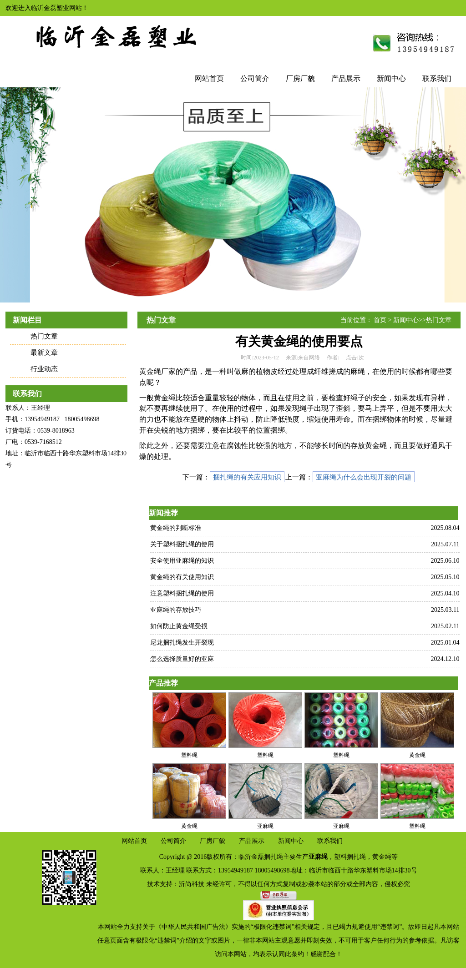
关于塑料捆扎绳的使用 (182, 544)
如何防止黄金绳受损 (179, 626)
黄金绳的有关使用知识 (182, 577)
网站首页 (209, 78)
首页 (380, 320)
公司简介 (254, 78)
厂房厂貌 (300, 78)
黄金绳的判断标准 (175, 527)
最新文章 (44, 352)
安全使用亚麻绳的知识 (182, 560)
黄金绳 (381, 856)
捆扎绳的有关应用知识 (247, 477)
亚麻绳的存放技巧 (175, 609)
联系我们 (436, 78)
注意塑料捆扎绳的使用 (182, 593)
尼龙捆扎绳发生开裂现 (182, 642)
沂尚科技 (191, 884)
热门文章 (44, 336)
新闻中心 (391, 78)
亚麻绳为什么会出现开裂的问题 (363, 477)
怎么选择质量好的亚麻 (182, 658)
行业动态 (44, 369)
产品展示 (345, 78)
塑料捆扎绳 (350, 856)
